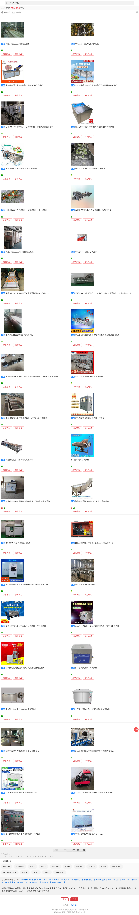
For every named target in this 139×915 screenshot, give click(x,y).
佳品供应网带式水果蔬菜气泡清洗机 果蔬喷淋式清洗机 (97, 335)
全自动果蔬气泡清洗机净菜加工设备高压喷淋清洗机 (96, 85)
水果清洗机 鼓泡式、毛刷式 (86, 252)
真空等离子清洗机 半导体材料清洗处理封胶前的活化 (27, 585)
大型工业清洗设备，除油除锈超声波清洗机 (92, 709)
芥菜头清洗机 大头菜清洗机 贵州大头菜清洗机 (94, 501)
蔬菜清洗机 (116, 866)
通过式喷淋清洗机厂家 (105, 879)
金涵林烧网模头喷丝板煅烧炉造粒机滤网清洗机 (94, 751)
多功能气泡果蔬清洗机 (80, 460)
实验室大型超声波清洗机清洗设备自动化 (22, 751)
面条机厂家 (78, 879)
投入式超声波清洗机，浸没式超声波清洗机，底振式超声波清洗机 (32, 376)
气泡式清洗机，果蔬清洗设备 (17, 44)
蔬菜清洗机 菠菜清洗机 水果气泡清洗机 (22, 168)
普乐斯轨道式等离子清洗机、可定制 (89, 418)
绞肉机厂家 (68, 879)
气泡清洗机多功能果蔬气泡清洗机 (19, 460)
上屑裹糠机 (20, 866)
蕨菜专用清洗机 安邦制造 (85, 585)
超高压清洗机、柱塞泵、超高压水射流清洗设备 (94, 543)
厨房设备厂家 (57, 879)
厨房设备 (6, 866)
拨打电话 (18, 54)
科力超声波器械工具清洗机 (86, 668)
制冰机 (32, 866)
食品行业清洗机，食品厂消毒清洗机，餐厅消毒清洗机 (97, 626)
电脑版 (74, 905)
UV (45, 856)
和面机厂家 (46, 879)
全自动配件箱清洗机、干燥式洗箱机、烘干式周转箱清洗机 (29, 127)
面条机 (67, 866)
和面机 (35, 872)
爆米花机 (79, 866)
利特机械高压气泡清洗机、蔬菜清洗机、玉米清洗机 (27, 210)
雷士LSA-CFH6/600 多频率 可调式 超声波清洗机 (94, 127)
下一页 (76, 850)
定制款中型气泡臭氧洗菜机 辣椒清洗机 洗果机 (24, 85)
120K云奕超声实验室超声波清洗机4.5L (21, 793)
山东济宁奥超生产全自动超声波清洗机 (21, 709)
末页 (83, 850)
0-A (2, 856)
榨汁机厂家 (36, 879)
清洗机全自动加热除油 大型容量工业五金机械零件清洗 (28, 501)
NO (31, 856)
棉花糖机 (92, 866)
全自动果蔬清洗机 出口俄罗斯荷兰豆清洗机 (23, 834)
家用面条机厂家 (59, 882)
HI (18, 856)
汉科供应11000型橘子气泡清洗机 (19, 335)
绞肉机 (43, 866)
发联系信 (6, 54)
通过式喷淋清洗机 (9, 872)
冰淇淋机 (55, 866)
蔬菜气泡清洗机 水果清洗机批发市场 (90, 168)
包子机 (103, 866)
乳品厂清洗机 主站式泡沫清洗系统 (20, 252)
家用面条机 (60, 872)
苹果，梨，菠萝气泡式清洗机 (87, 44)
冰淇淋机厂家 (13, 882)
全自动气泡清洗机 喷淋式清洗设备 (89, 376)
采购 (136, 729)
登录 (65, 899)
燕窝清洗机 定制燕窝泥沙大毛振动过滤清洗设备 (25, 668)
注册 (74, 899)
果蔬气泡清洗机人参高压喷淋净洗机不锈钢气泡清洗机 (28, 293)
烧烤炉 (46, 872)
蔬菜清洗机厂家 (122, 879)
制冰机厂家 (26, 879)
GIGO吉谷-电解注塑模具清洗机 (18, 543)
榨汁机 (24, 872)
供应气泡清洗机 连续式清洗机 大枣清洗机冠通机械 (26, 418)
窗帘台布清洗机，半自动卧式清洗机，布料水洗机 (26, 626)
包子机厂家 (37, 882)
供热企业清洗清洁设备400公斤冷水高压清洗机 (94, 793)
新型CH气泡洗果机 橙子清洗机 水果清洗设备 (93, 210)
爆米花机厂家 (25, 882)
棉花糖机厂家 (90, 879)
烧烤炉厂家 (47, 882)
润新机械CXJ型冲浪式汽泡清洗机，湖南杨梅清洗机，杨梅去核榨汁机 (103, 293)
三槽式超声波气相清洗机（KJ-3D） (89, 834)
